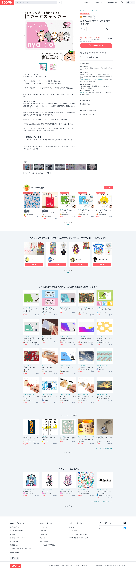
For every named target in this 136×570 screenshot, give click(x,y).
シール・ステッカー (93, 11)
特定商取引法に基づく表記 (88, 110)
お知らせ (71, 527)
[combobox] (36, 2)
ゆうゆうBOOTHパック (99, 80)
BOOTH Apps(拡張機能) (17, 530)
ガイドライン (76, 565)
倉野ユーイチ (102, 259)
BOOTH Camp (14, 552)
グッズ (82, 11)
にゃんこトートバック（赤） (48, 213)
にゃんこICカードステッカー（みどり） (67, 211)
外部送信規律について (100, 565)
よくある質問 (73, 530)
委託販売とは (14, 545)
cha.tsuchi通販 (37, 188)
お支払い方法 (86, 104)
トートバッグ (45, 209)
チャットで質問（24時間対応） (78, 534)
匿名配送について (15, 534)
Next (73, 35)
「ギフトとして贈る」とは (90, 57)
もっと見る (68, 272)
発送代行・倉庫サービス (17, 538)
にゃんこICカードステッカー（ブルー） (85, 211)
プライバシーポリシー (87, 565)
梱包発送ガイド (14, 541)
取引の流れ (85, 100)
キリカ (32, 259)
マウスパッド (27, 209)
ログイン (87, 2)
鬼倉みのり (79, 259)
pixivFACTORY (83, 92)
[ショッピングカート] (122, 2)
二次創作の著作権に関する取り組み (20, 548)
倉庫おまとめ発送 (45, 541)
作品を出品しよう (112, 2)
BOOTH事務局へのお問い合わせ (78, 538)
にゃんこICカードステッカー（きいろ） (103, 211)
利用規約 (56, 565)
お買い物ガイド (44, 530)
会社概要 (50, 565)
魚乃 (54, 259)
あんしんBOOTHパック (86, 80)
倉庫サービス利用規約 (66, 565)
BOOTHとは (98, 2)
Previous (24, 35)
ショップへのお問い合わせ (88, 114)
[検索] (55, 2)
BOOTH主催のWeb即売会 (47, 545)
